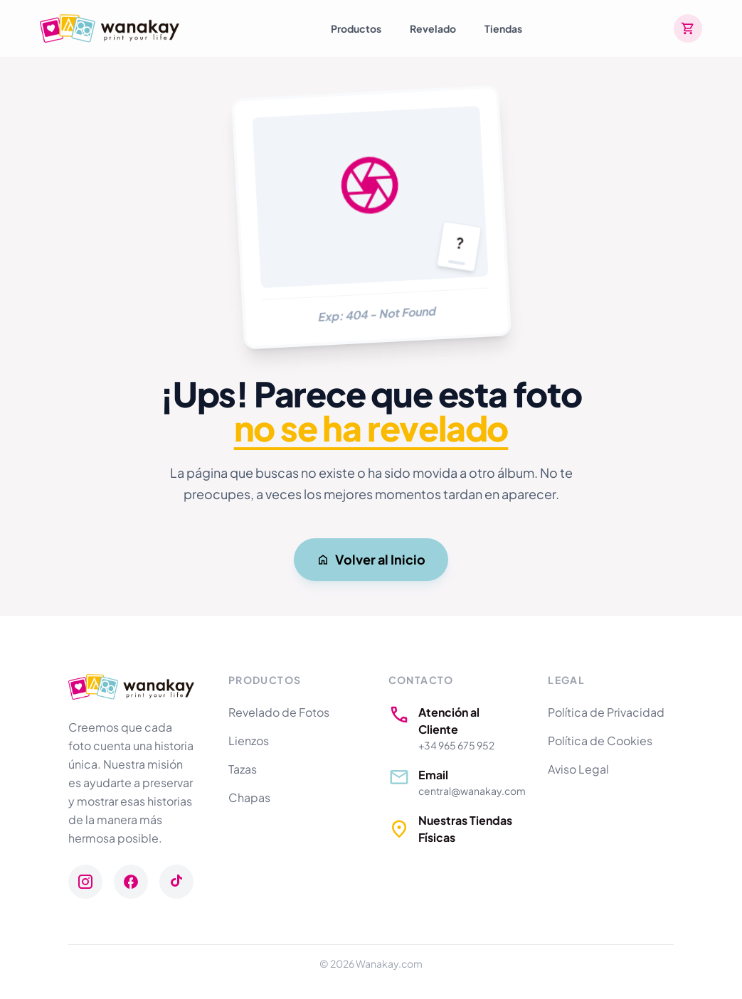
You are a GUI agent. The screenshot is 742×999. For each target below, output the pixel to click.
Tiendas (503, 28)
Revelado (433, 28)
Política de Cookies (600, 740)
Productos (356, 28)
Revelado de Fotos (278, 712)
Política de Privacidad (606, 712)
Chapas (249, 797)
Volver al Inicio (371, 559)
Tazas (242, 769)
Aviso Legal (578, 769)
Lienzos (248, 740)
